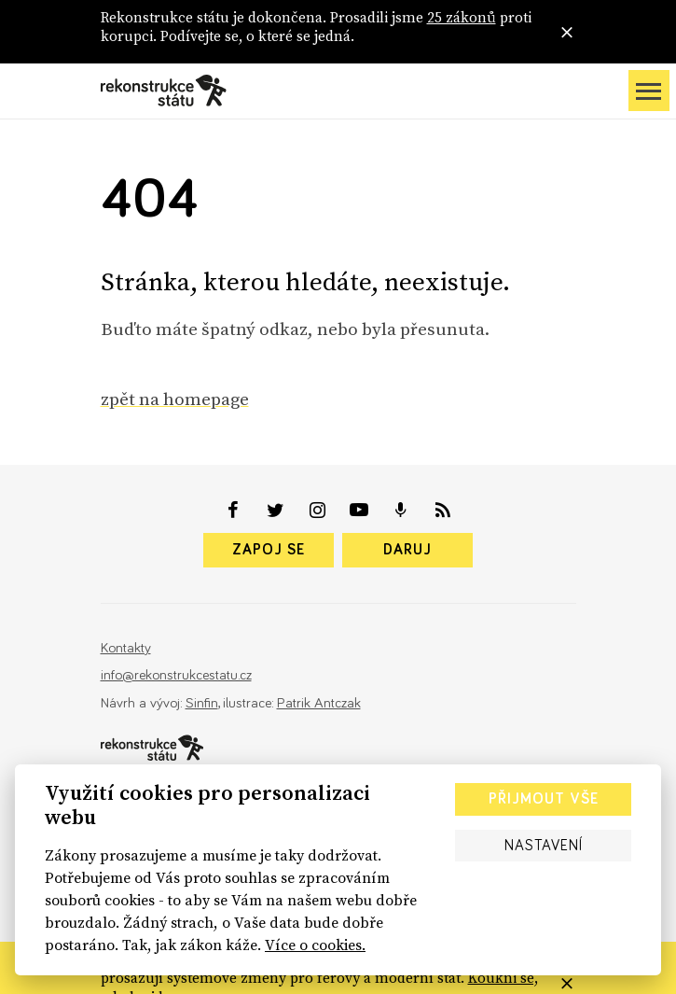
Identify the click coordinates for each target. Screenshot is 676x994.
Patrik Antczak (319, 703)
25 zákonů (461, 17)
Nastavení (543, 845)
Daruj (407, 549)
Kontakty (126, 648)
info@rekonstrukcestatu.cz (176, 675)
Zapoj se (268, 549)
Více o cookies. (315, 944)
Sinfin (202, 703)
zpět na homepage (175, 398)
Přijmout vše (544, 798)
